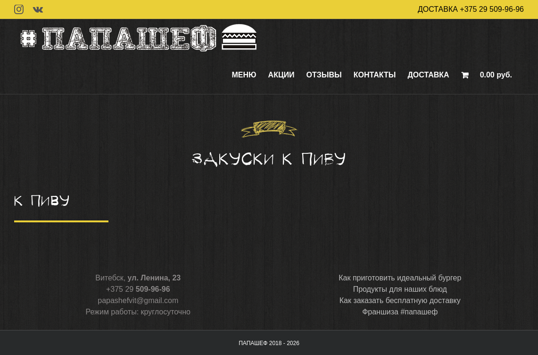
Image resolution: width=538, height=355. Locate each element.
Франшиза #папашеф (400, 312)
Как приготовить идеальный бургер (400, 278)
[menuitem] (244, 75)
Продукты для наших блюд (400, 289)
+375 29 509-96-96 (492, 9)
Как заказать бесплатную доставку (400, 300)
